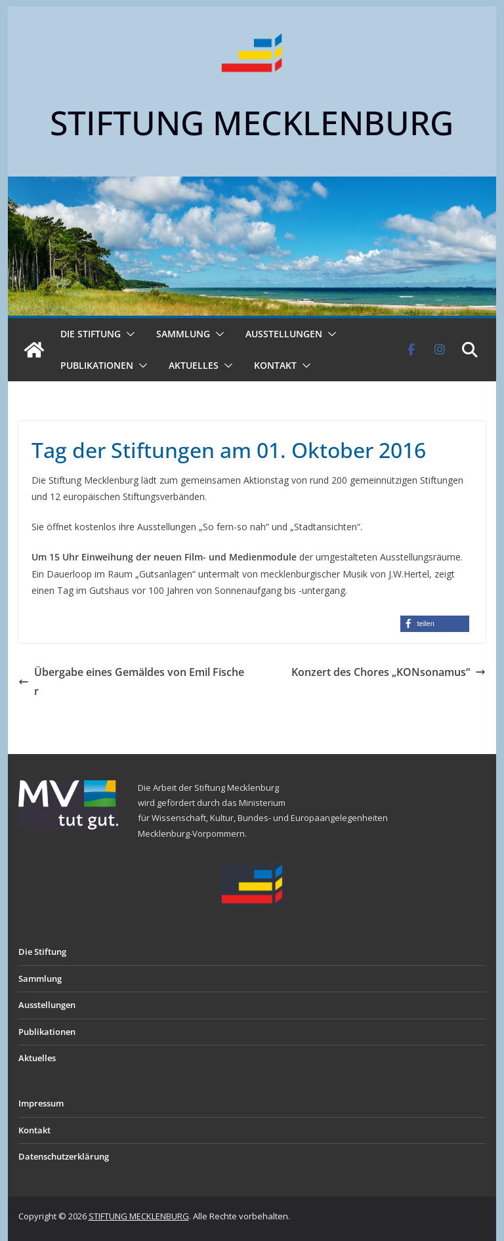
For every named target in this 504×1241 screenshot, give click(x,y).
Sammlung (183, 333)
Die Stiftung (90, 333)
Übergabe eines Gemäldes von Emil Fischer (131, 681)
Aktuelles (194, 365)
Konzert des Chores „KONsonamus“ (388, 672)
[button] (128, 334)
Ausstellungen (283, 333)
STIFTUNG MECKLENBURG (251, 122)
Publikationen (96, 365)
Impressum (41, 1103)
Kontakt (275, 365)
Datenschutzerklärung (63, 1156)
